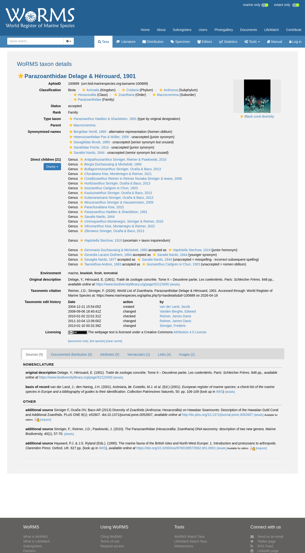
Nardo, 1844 (97, 217)
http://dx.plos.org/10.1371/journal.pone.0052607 (217, 415)
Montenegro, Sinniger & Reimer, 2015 (121, 221)
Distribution (152, 42)
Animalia (90, 90)
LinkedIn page (264, 551)
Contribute (293, 30)
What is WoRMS (35, 536)
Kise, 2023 (101, 207)
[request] (45, 419)
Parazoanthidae (86, 99)
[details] (175, 284)
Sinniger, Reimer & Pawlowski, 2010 (123, 159)
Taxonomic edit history (43, 302)
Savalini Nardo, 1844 (86, 152)
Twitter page (263, 541)
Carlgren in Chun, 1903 (108, 188)
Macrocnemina (165, 95)
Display (52, 166)
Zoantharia (123, 95)
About (161, 30)
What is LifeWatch (36, 541)
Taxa (103, 42)
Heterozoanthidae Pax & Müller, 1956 (98, 137)
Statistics (228, 42)
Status (56, 106)
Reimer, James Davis (175, 316)
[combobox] (35, 41)
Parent (56, 125)
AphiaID (54, 83)
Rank (57, 112)
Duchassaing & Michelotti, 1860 (110, 164)
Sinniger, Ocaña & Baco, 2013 (120, 169)
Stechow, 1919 (100, 240)
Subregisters (182, 30)
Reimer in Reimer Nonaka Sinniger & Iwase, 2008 (130, 178)
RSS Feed (261, 546)
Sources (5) (34, 354)
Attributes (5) (109, 354)
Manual (274, 42)
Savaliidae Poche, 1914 (88, 147)
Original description (45, 279)
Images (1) (187, 354)
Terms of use (109, 541)
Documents (248, 30)
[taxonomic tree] (78, 341)
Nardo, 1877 (98, 259)
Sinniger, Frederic (173, 326)
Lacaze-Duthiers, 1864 (105, 255)
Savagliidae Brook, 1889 (89, 142)
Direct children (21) (46, 159)
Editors (204, 42)
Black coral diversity (259, 116)
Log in (295, 42)
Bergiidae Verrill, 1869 (87, 132)
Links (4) (164, 354)
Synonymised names (44, 132)
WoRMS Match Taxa (189, 536)
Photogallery (223, 30)
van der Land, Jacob (175, 307)
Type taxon (52, 119)
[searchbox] (34, 41)
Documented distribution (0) (71, 354)
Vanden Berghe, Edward (178, 311)
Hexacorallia (84, 95)
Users (202, 30)
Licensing (53, 332)
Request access (112, 546)
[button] (21, 76)
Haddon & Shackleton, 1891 (102, 119)
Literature (125, 42)
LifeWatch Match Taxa (190, 541)
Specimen (180, 42)
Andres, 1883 (100, 264)
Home (145, 30)
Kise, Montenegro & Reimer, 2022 (117, 226)
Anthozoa (168, 90)
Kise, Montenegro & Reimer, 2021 (115, 174)
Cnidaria (130, 90)
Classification (50, 90)
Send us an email (266, 536)
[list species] (97, 341)
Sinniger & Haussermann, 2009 (116, 202)
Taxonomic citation (46, 291)
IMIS (219, 392)
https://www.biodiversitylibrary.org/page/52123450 (132, 284)
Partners (29, 551)
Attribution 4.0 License (190, 332)
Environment (51, 273)
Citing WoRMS (111, 536)
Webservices (183, 546)
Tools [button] (252, 42)
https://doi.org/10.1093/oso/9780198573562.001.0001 (176, 448)
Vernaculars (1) (138, 354)
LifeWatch (271, 30)
